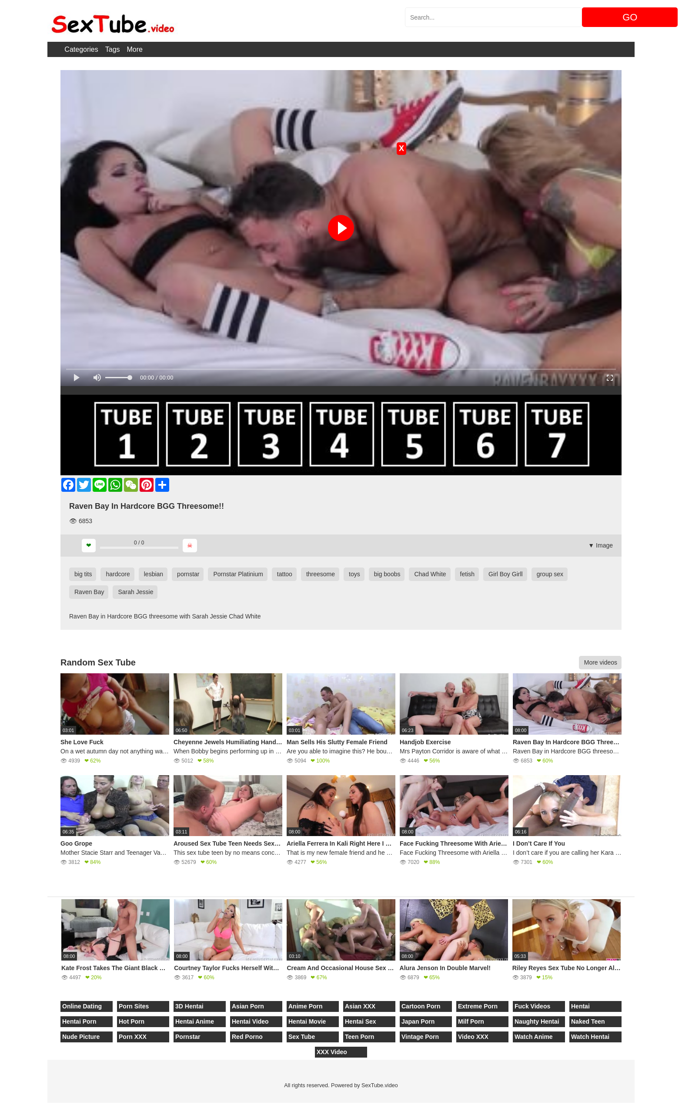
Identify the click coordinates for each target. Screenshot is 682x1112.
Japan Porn (418, 1021)
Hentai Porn (79, 1021)
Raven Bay (89, 591)
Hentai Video (250, 1021)
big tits (83, 574)
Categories (81, 49)
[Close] (0, 1107)
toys (354, 574)
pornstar (188, 574)
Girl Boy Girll (505, 574)
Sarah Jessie (135, 591)
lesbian (153, 574)
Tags (112, 49)
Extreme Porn (478, 1006)
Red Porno (247, 1036)
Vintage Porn (420, 1036)
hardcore (118, 574)
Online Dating (82, 1006)
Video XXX (473, 1036)
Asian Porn (248, 1006)
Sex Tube (301, 1036)
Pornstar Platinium (238, 574)
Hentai (580, 1006)
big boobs (387, 574)
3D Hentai (189, 1006)
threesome (320, 574)
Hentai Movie (307, 1021)
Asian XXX (360, 1006)
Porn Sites (134, 1006)
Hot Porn (131, 1021)
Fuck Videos (532, 1006)
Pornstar (188, 1036)
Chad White (430, 574)
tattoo (284, 574)
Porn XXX (133, 1036)
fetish (467, 574)
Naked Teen (588, 1021)
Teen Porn (359, 1036)
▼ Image (600, 545)
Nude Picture (81, 1036)
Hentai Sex (360, 1021)
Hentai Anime (194, 1021)
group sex (550, 574)
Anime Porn (305, 1006)
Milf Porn (471, 1021)
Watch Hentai (590, 1036)
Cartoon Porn (420, 1006)
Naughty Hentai (537, 1021)
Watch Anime (534, 1036)
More (135, 49)
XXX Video (332, 1051)
